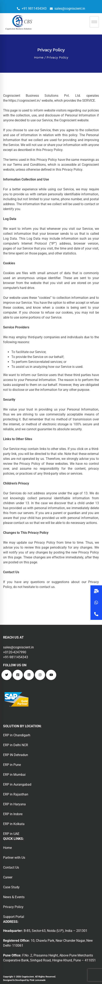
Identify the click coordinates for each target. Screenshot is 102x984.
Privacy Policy (13, 907)
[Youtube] (51, 675)
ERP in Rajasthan (15, 794)
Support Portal (13, 917)
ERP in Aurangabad (17, 784)
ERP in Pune (12, 765)
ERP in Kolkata (14, 824)
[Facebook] (18, 675)
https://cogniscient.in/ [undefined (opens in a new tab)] (24, 100)
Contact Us (11, 867)
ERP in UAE (11, 834)
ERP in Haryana (14, 804)
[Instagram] (40, 675)
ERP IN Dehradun (15, 755)
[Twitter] (6, 675)
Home (38, 57)
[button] (96, 614)
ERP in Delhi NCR (15, 745)
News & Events (14, 897)
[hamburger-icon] (94, 22)
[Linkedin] (29, 675)
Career (7, 877)
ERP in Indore (12, 814)
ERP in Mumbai (14, 775)
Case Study (11, 887)
